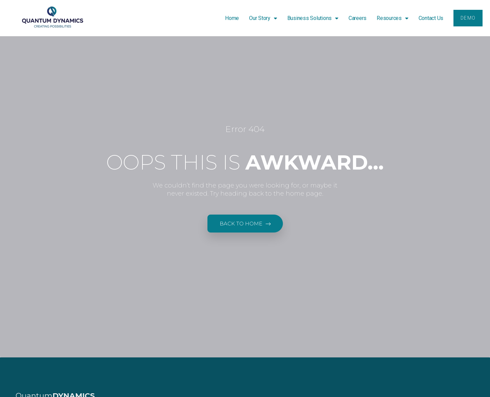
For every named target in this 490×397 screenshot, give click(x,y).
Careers (357, 18)
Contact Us (430, 18)
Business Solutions (312, 18)
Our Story (263, 18)
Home (232, 18)
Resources (392, 18)
